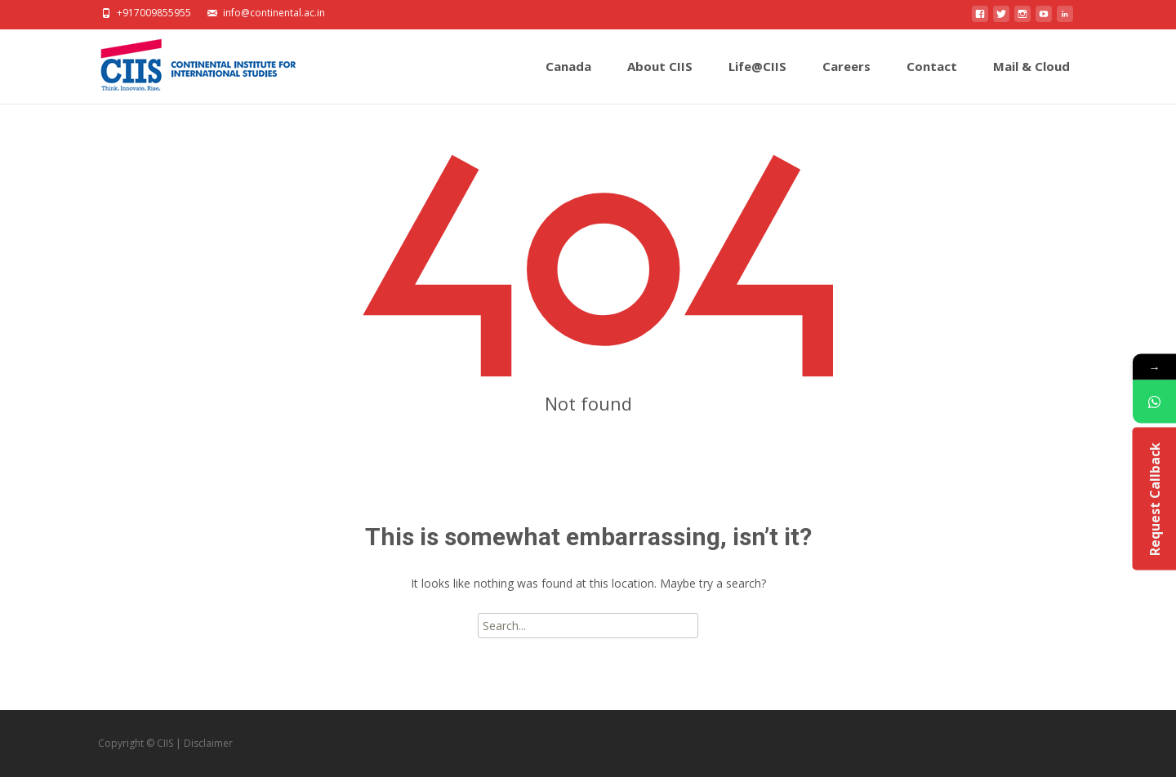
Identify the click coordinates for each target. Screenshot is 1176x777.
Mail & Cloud (1031, 81)
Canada (568, 81)
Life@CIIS (757, 81)
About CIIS (660, 81)
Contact (931, 81)
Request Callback (1154, 499)
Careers (846, 81)
